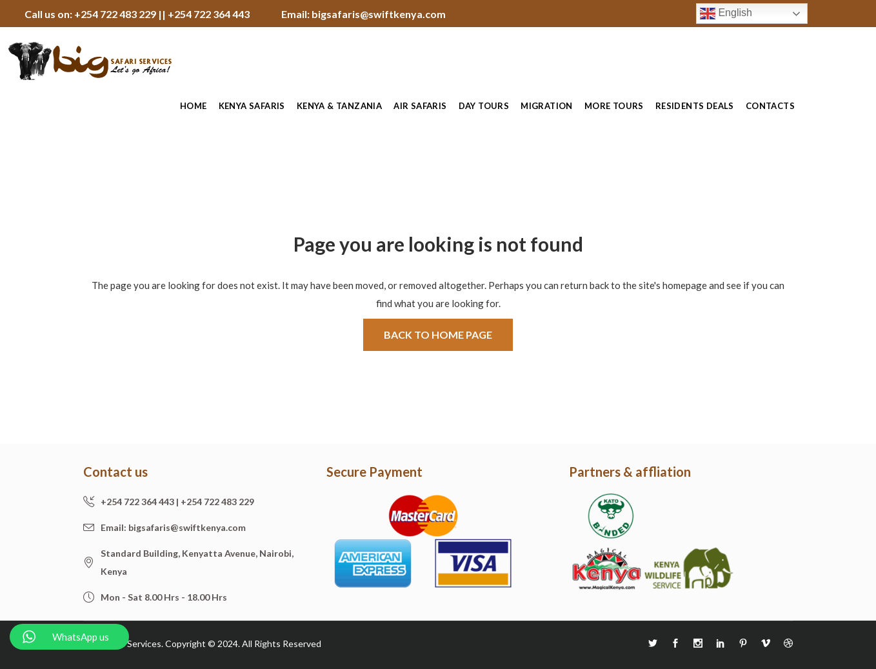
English (726, 13)
